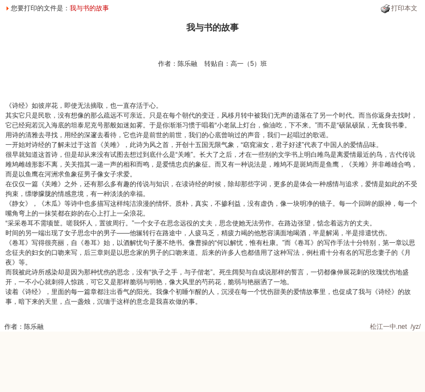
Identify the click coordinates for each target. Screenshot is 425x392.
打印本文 (404, 8)
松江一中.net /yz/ (395, 326)
